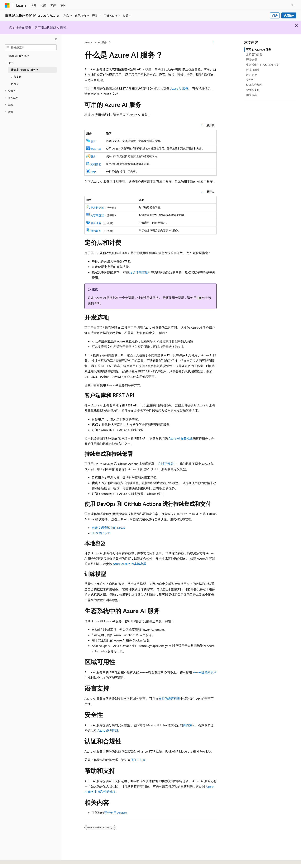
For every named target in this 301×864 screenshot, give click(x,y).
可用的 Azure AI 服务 (258, 49)
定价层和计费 (254, 54)
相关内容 (251, 95)
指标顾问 (95, 231)
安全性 (250, 79)
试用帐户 (289, 15)
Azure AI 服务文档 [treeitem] (18, 55)
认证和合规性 (254, 84)
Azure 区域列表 (203, 672)
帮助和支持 (253, 90)
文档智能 (95, 164)
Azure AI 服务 (179, 88)
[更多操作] (213, 42)
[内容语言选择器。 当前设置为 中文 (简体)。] (15, 858)
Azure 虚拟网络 (108, 730)
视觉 (93, 172)
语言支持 (251, 74)
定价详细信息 (138, 272)
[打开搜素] (292, 5)
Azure (88, 42)
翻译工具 (95, 149)
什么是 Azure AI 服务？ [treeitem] (24, 69)
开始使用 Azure (114, 813)
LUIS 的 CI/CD (101, 533)
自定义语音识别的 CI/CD (108, 528)
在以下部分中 (167, 464)
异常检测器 (97, 207)
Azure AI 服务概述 (181, 438)
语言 (93, 156)
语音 (93, 141)
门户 (275, 15)
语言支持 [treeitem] (16, 77)
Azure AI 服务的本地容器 (129, 564)
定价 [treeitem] (13, 84)
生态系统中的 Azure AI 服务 (262, 64)
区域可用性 (253, 69)
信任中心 (137, 760)
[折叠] (56, 39)
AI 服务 (102, 42)
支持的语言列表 (169, 698)
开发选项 (251, 59)
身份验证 (189, 725)
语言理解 (95, 223)
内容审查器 (97, 215)
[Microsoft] (7, 5)
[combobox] (31, 47)
